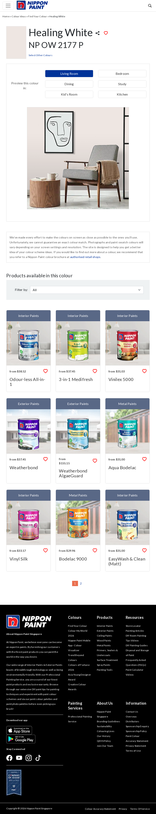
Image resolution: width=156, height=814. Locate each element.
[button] (150, 6)
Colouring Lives (105, 731)
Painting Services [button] (75, 705)
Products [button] (105, 617)
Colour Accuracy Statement (100, 808)
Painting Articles (135, 630)
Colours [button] (74, 617)
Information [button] (136, 703)
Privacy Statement (136, 745)
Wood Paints (104, 640)
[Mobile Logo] (32, 5)
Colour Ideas (19, 16)
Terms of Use (133, 750)
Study (122, 84)
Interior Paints (105, 625)
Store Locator (133, 625)
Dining (69, 84)
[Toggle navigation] (8, 6)
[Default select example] (87, 290)
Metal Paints (104, 645)
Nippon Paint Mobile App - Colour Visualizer (79, 645)
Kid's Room (69, 94)
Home (6, 16)
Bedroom (122, 73)
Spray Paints (103, 664)
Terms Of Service (140, 808)
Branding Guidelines (108, 721)
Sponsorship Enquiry (137, 726)
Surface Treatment (107, 660)
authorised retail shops (85, 257)
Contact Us (132, 711)
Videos (130, 674)
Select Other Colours (40, 55)
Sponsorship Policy (136, 731)
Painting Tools (105, 669)
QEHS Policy (104, 740)
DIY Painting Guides (137, 645)
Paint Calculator (134, 669)
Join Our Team (105, 745)
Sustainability (104, 726)
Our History (103, 736)
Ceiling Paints (104, 635)
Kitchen (122, 94)
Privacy (123, 808)
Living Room (69, 73)
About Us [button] (105, 703)
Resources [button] (135, 617)
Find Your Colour (37, 16)
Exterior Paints (105, 630)
